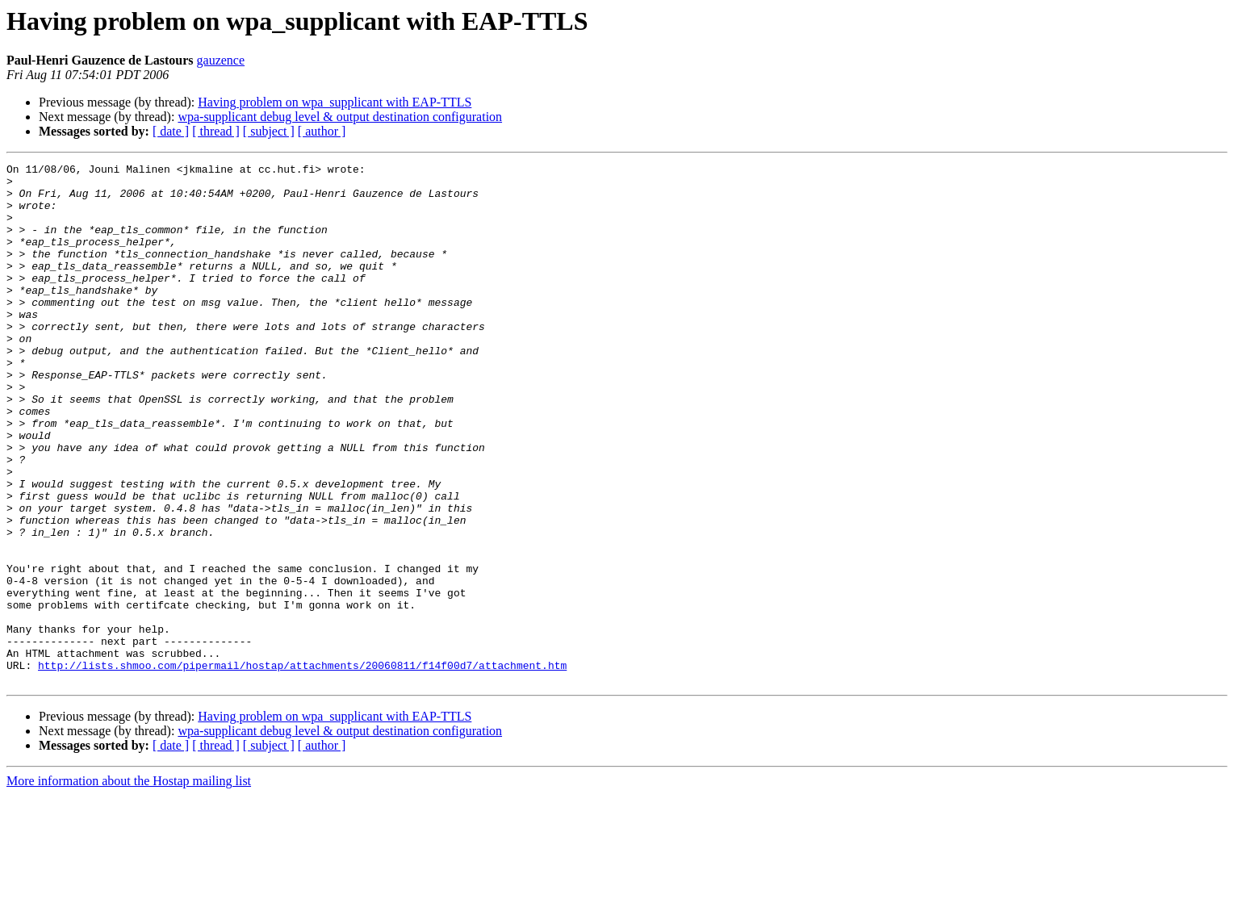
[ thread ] (216, 131)
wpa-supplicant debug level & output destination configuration (340, 116)
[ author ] (322, 131)
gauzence (221, 60)
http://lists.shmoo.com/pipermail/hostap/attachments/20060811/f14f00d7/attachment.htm (302, 766)
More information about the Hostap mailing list (128, 885)
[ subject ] (269, 131)
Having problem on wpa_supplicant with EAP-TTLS (334, 102)
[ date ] (171, 131)
